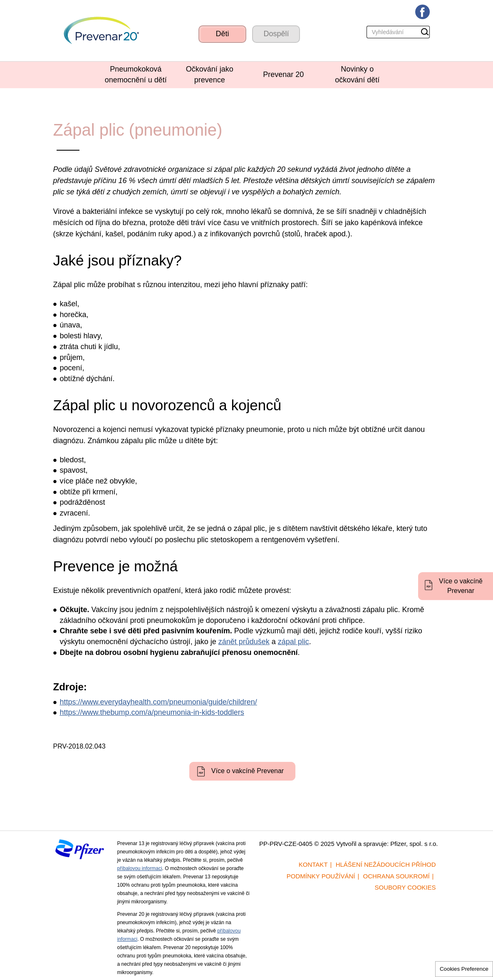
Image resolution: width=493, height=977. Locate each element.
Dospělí (276, 34)
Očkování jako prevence (209, 74)
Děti (222, 34)
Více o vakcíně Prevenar (461, 586)
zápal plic (293, 641)
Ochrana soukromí (396, 876)
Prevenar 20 (283, 74)
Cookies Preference (464, 969)
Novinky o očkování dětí (357, 74)
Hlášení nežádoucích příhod (386, 864)
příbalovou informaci (139, 868)
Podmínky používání (321, 876)
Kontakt (313, 864)
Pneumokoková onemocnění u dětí (136, 74)
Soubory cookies (405, 887)
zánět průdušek (244, 641)
